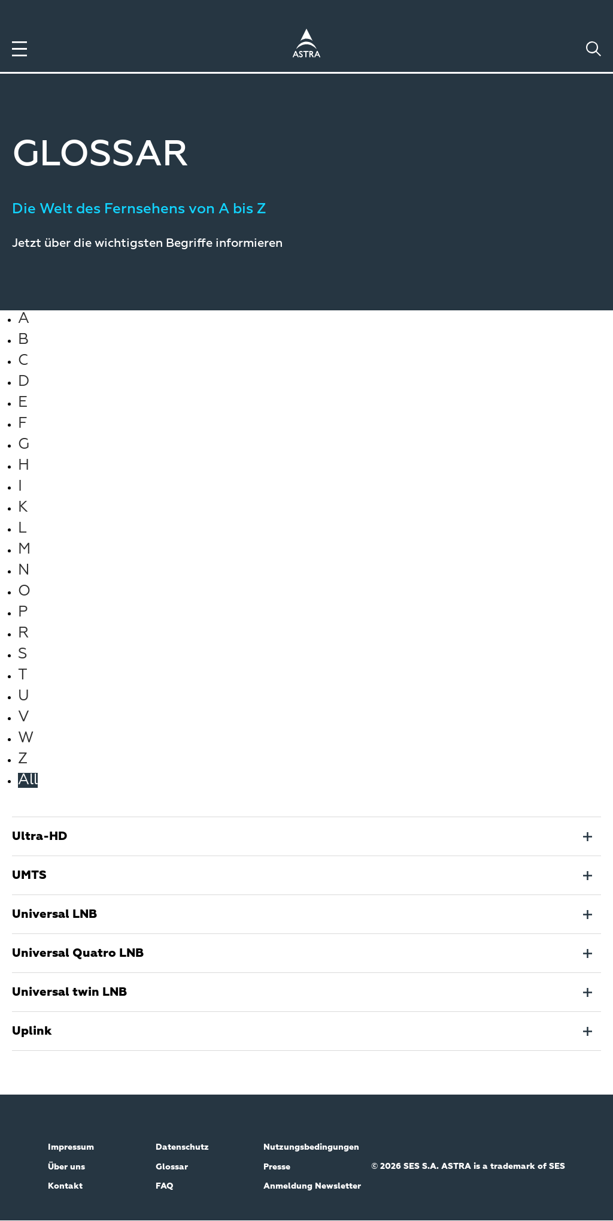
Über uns (66, 1167)
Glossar (172, 1167)
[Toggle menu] (19, 48)
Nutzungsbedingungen (311, 1147)
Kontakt (65, 1186)
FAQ (165, 1186)
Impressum (71, 1147)
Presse (276, 1167)
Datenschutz (182, 1147)
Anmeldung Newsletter (312, 1186)
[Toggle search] (593, 48)
